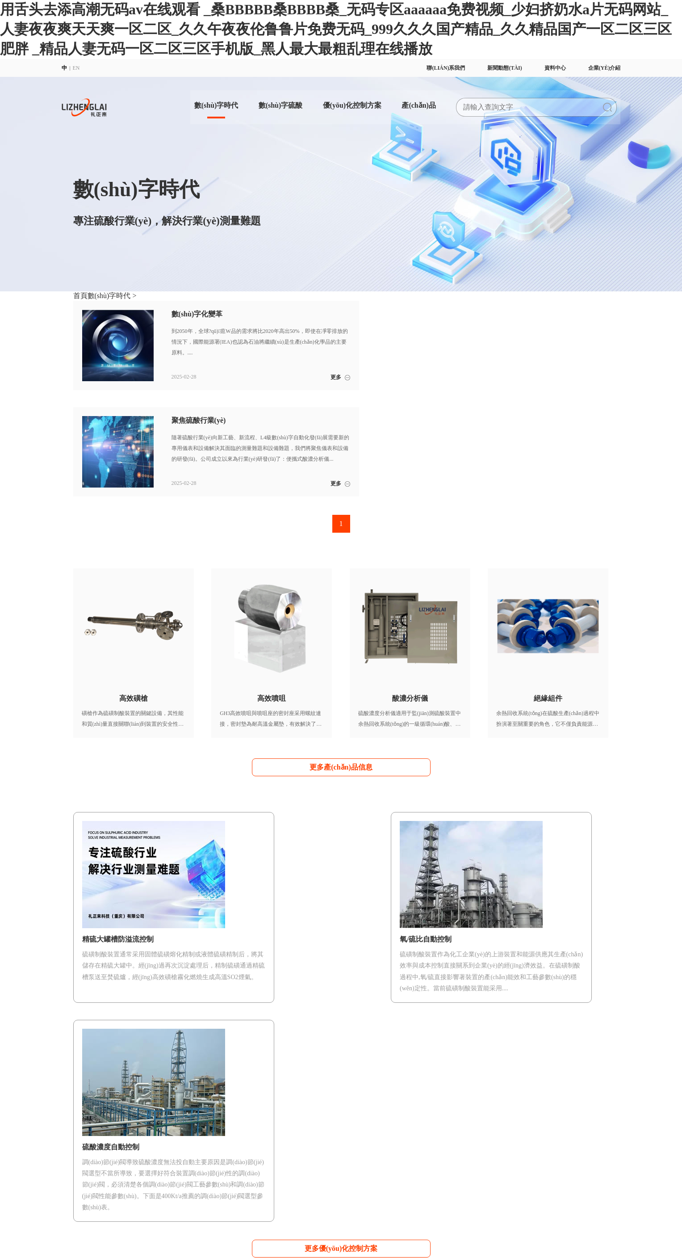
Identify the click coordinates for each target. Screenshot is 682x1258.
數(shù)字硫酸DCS (230, 1126)
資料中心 (543, 68)
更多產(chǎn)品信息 (341, 658)
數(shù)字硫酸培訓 (446, 1116)
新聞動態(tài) (493, 68)
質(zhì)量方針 (89, 1148)
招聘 (78, 1169)
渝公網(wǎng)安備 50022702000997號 (394, 1194)
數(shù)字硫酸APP (230, 1116)
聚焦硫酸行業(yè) (161, 1126)
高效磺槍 (364, 1117)
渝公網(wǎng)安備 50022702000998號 (301, 1194)
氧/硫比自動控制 (295, 1137)
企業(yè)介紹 (593, 68)
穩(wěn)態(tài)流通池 (377, 1160)
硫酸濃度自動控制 (297, 1126)
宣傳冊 (501, 1116)
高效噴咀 (364, 1127)
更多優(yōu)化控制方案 (341, 943)
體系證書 (84, 1159)
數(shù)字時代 (200, 101)
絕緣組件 (364, 1149)
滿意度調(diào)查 (444, 1126)
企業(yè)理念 (88, 1126)
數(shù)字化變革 (160, 1116)
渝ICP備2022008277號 (226, 1194)
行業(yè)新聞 (579, 1126)
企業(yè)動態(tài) (584, 1116)
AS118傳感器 (368, 1170)
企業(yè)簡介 (88, 1116)
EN (88, 68)
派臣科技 (186, 1203)
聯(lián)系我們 (434, 68)
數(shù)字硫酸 (266, 101)
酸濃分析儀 (366, 1138)
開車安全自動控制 (297, 1116)
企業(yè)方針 (88, 1137)
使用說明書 (506, 1126)
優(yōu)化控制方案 (339, 101)
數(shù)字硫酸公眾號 (517, 1137)
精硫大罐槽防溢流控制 (303, 1148)
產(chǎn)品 (409, 101)
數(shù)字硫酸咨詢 (230, 1137)
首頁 (80, 295)
